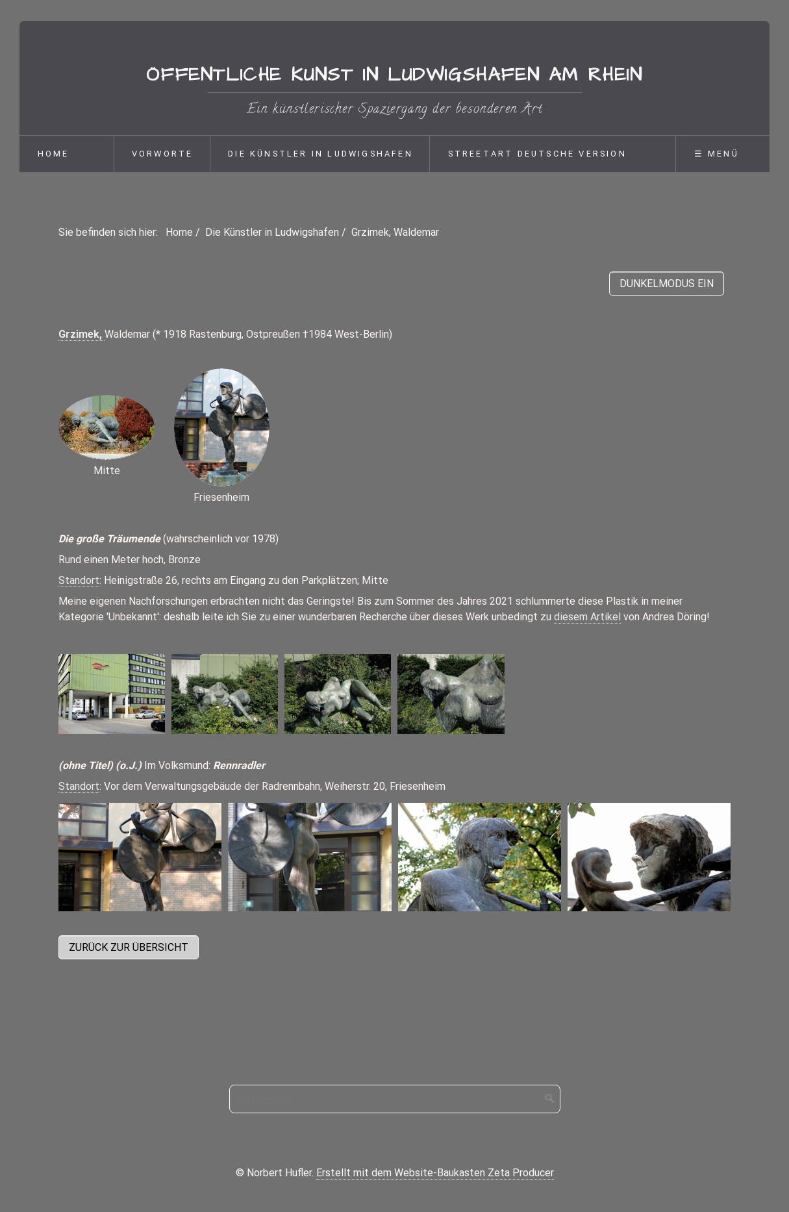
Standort (78, 580)
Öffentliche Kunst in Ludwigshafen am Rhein (394, 75)
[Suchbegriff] (394, 1099)
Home (53, 153)
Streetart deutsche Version (537, 153)
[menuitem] (66, 154)
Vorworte (163, 153)
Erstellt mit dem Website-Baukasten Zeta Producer (435, 1173)
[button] (128, 947)
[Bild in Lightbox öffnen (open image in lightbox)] (111, 694)
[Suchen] (550, 1099)
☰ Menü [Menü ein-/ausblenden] (716, 153)
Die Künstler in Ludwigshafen (320, 153)
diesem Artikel (587, 617)
